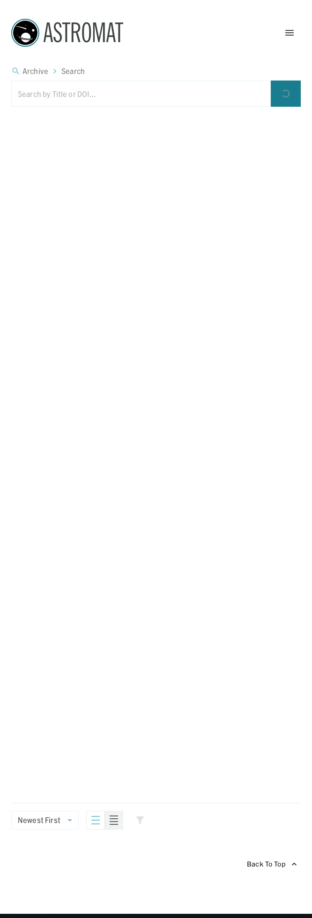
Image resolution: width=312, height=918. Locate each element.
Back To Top (272, 864)
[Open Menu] (289, 33)
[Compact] (113, 820)
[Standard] (95, 820)
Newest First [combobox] (39, 819)
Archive (35, 70)
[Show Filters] (140, 820)
